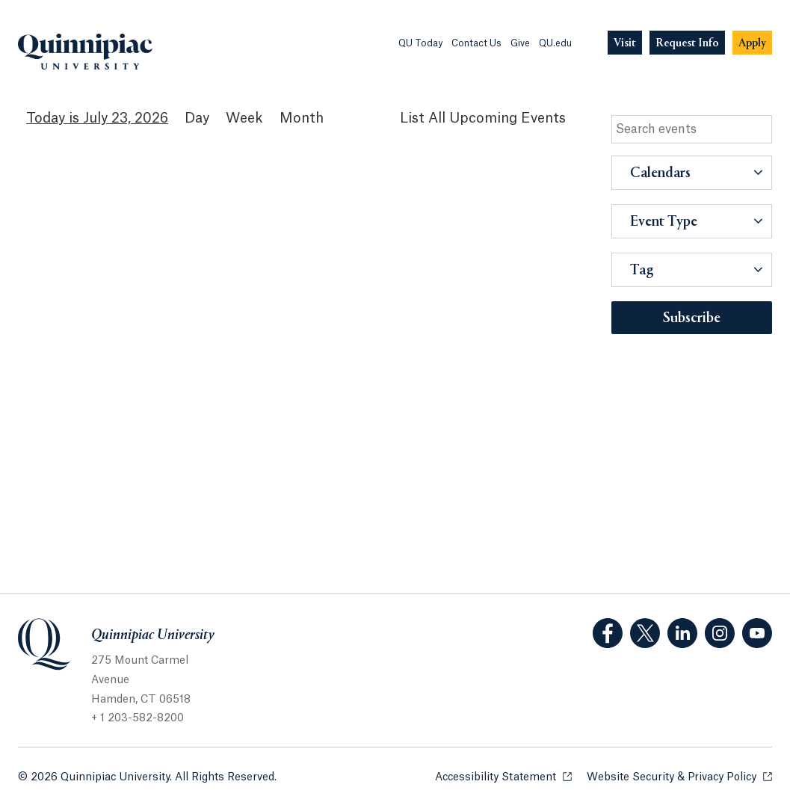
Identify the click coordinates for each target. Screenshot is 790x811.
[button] (691, 172)
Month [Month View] (302, 118)
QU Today (420, 43)
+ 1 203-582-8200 (137, 718)
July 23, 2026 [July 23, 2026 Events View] (125, 118)
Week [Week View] (244, 118)
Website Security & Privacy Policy (679, 776)
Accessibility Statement (503, 776)
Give (520, 43)
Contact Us (476, 43)
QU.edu (555, 43)
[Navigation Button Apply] (752, 43)
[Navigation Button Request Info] (687, 43)
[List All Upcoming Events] (482, 118)
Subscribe (691, 318)
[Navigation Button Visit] (625, 43)
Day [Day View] (197, 118)
